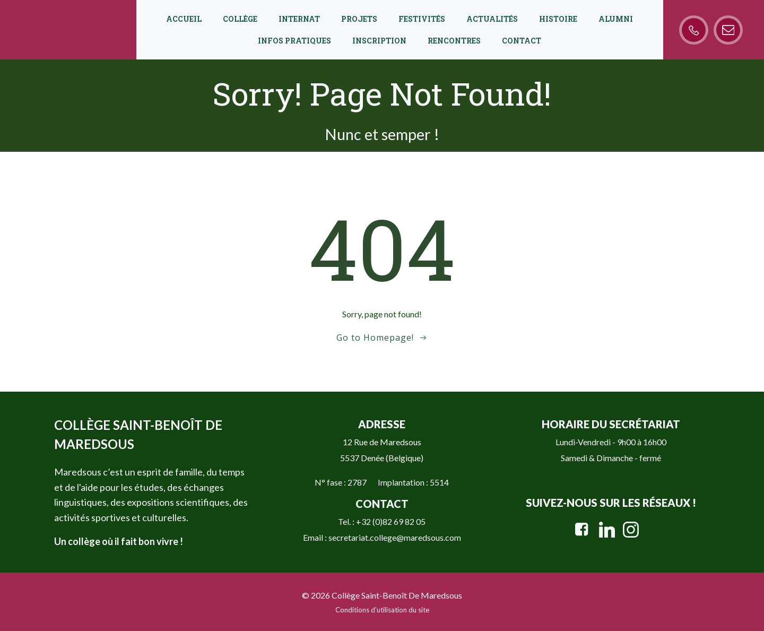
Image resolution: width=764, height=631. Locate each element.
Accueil (184, 19)
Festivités (421, 19)
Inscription (379, 41)
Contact (521, 41)
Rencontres (454, 41)
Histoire (558, 19)
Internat (299, 19)
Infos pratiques (294, 41)
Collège (240, 19)
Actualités (492, 19)
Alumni (615, 19)
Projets (359, 19)
